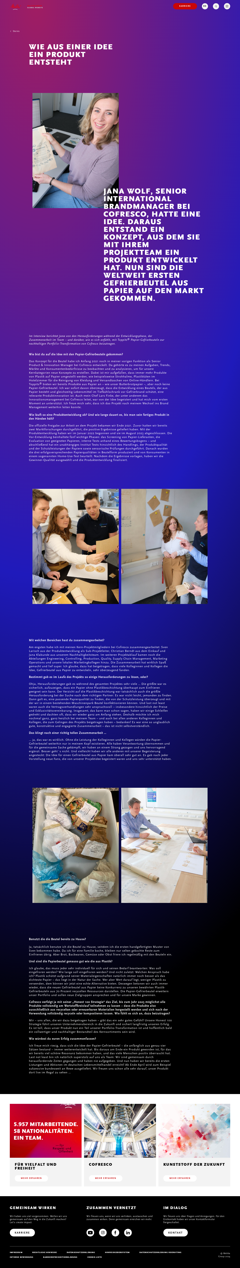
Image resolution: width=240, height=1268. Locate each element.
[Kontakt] (175, 1232)
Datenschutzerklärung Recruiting (160, 1252)
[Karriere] (185, 6)
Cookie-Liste (94, 1257)
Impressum (16, 1252)
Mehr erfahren (31, 1178)
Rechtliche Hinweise (44, 1252)
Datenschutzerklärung (81, 1252)
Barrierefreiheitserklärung (60, 1257)
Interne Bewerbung (21, 1257)
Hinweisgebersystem (117, 1252)
